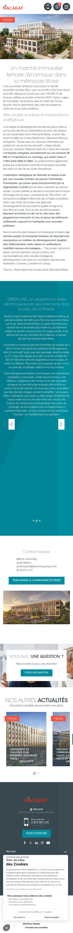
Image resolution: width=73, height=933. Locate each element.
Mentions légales (31, 924)
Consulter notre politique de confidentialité (24, 889)
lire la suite (26, 762)
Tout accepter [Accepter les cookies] (51, 917)
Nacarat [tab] (11, 852)
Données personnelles (36, 927)
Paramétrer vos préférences (21, 899)
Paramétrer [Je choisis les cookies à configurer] (19, 917)
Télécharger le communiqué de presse (37, 580)
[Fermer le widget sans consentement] (18, 856)
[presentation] (12, 424)
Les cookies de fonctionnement (22, 905)
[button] (33, 521)
